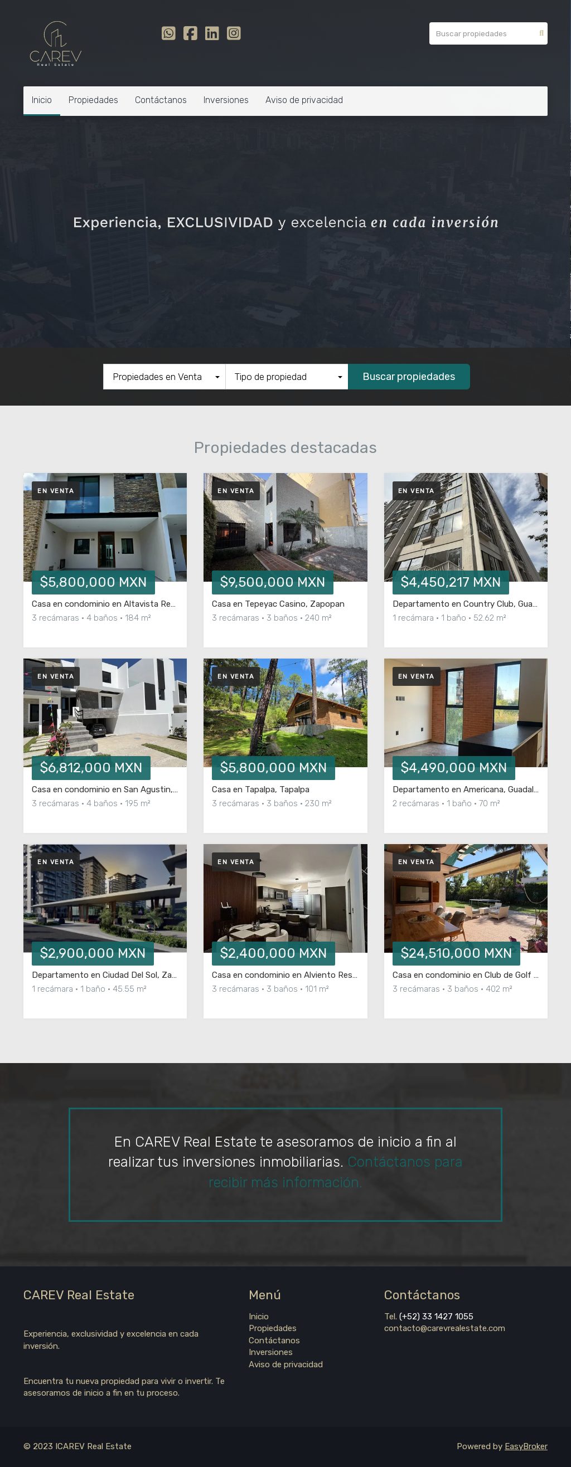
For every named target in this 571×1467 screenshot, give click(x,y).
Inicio (42, 100)
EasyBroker (526, 1446)
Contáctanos (161, 100)
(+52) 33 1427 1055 (435, 1317)
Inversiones (226, 100)
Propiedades (93, 100)
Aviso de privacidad (304, 100)
